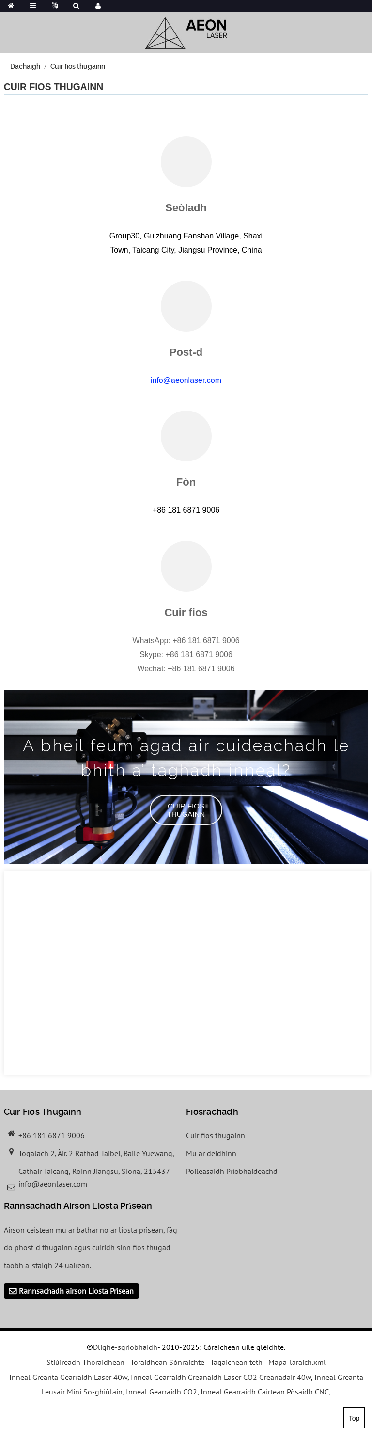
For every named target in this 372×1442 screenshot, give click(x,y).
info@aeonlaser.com (186, 380)
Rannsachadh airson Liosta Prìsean (76, 1291)
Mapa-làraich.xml (297, 1362)
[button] (186, 810)
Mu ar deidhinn (211, 1153)
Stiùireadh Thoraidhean (85, 1362)
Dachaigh (25, 66)
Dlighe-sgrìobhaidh (125, 1347)
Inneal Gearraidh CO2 (161, 1391)
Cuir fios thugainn (77, 66)
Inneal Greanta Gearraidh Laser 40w (68, 1377)
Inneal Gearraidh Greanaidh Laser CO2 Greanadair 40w (221, 1377)
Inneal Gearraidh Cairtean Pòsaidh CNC (265, 1391)
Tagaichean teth (236, 1362)
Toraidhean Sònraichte (167, 1362)
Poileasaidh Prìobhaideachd (232, 1171)
